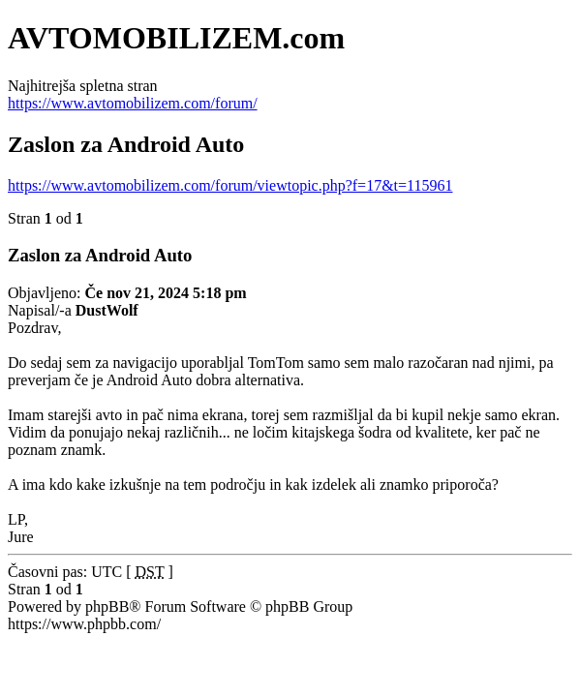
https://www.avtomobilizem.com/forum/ (133, 103)
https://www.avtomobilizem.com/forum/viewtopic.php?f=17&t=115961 (230, 185)
